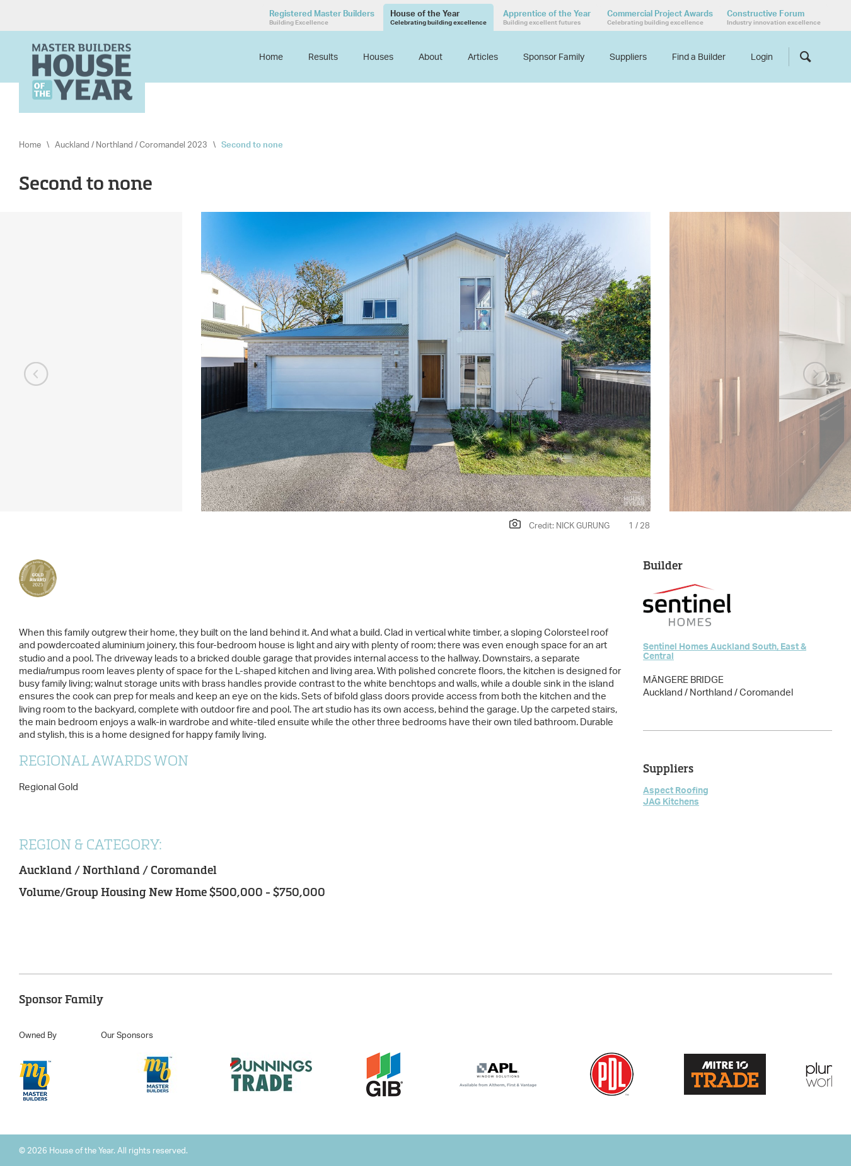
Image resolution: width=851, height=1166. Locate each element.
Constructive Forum (774, 17)
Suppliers (628, 56)
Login (762, 56)
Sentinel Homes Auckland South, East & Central (724, 651)
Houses (378, 56)
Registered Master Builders (321, 17)
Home (271, 56)
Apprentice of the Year (547, 17)
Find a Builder (699, 56)
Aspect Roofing (676, 789)
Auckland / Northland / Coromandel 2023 (131, 144)
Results (323, 56)
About (431, 56)
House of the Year (438, 17)
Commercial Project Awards (660, 17)
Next (815, 374)
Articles (483, 56)
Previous (36, 374)
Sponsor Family (553, 56)
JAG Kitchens (671, 801)
